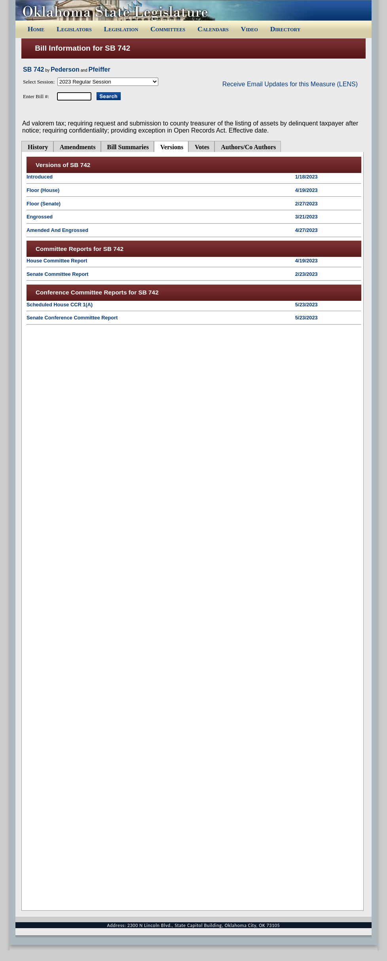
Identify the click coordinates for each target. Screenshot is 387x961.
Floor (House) (43, 190)
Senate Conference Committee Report (72, 318)
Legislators (74, 29)
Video (249, 29)
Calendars (213, 29)
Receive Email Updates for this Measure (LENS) (290, 84)
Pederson (65, 69)
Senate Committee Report (57, 274)
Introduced (40, 177)
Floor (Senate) (44, 204)
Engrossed (40, 217)
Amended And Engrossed (57, 230)
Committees (167, 29)
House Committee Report (57, 261)
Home (36, 29)
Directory (285, 29)
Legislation (121, 29)
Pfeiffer (99, 69)
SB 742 (33, 69)
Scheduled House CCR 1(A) (60, 305)
